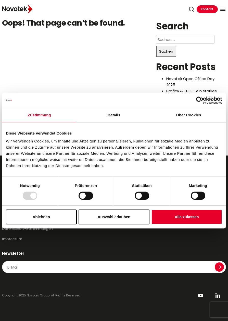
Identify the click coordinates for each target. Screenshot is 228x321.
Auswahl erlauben (114, 217)
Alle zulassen (187, 217)
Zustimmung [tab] (39, 115)
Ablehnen (41, 217)
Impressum (12, 238)
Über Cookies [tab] (188, 115)
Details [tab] (114, 115)
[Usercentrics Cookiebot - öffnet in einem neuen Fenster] (200, 100)
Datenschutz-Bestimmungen (27, 228)
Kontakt (207, 9)
